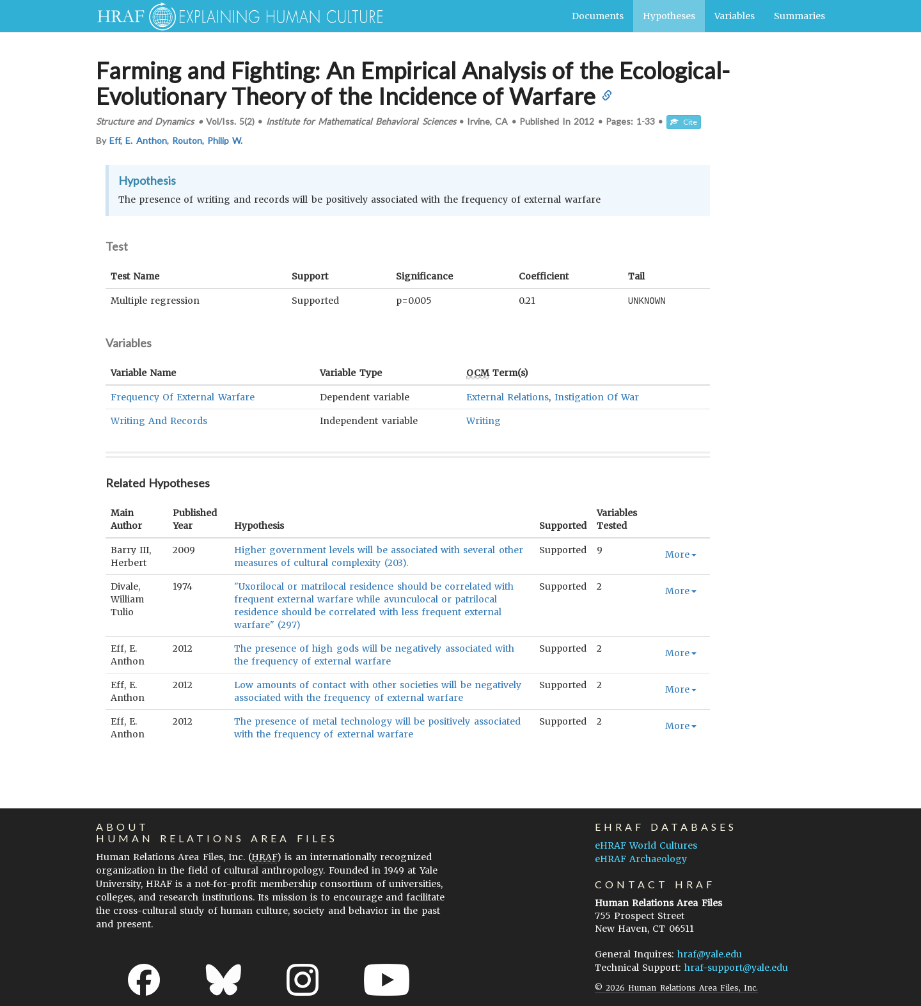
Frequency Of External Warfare (183, 396)
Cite (683, 122)
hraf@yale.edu (709, 953)
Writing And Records (159, 420)
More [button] (681, 554)
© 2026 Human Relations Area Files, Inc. (676, 987)
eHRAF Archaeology (641, 858)
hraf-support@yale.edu (736, 967)
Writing (483, 420)
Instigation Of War (597, 396)
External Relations (507, 396)
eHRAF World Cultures (646, 845)
